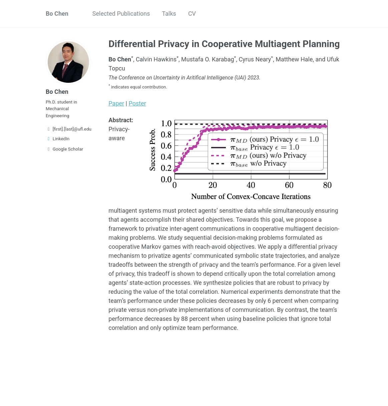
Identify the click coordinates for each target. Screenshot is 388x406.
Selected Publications (121, 13)
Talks (169, 13)
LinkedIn (57, 138)
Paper (116, 103)
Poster (137, 103)
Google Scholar (64, 149)
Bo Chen (57, 13)
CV (192, 13)
